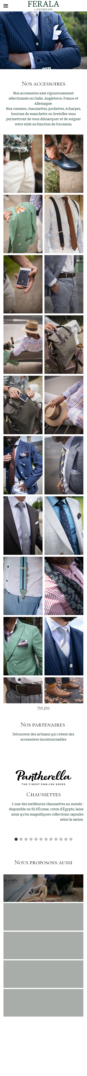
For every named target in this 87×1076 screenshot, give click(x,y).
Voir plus (43, 708)
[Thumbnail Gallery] (23, 164)
